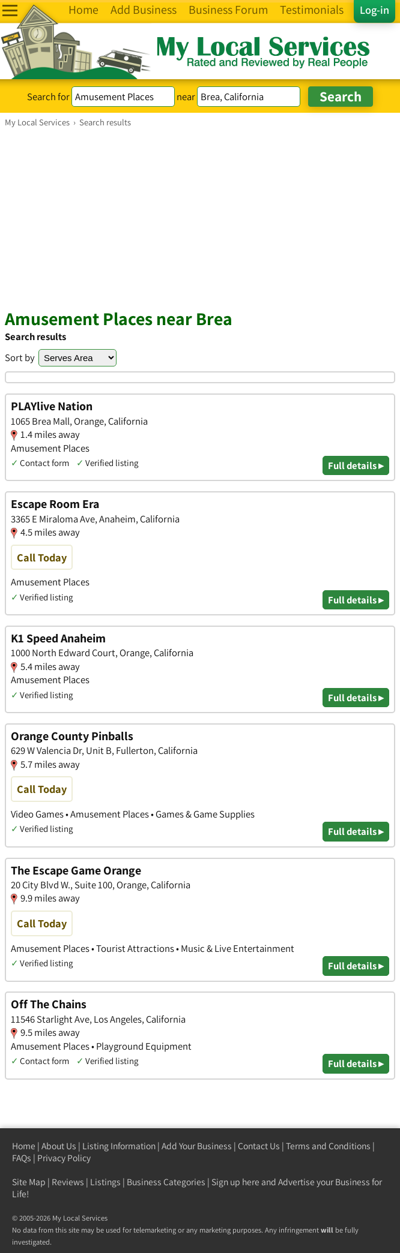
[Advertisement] (200, 218)
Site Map (29, 1182)
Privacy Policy (64, 1158)
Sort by (20, 357)
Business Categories (166, 1182)
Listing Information (119, 1146)
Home (23, 1146)
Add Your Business (197, 1146)
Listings (105, 1182)
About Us (58, 1146)
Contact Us (259, 1146)
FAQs (21, 1158)
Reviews (68, 1182)
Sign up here (235, 1182)
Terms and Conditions (328, 1146)
